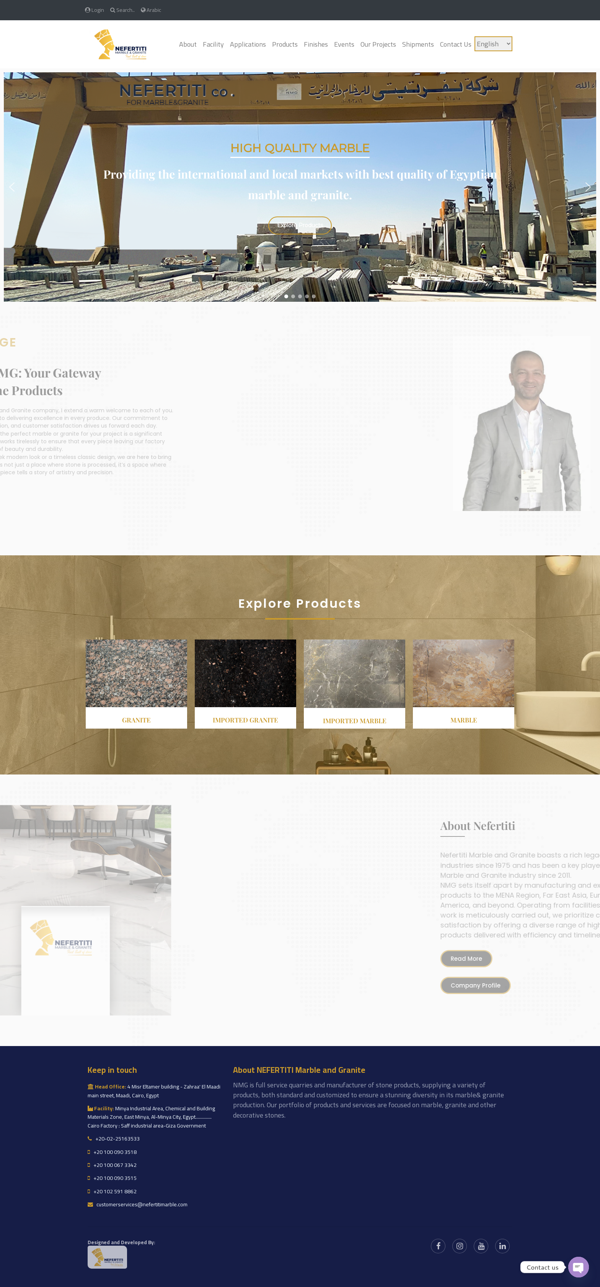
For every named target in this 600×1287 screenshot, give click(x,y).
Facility (213, 44)
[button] (12, 187)
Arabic (151, 10)
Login (94, 10)
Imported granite (245, 720)
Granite (136, 720)
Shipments (418, 44)
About (188, 44)
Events (344, 44)
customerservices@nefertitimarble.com (138, 1204)
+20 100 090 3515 (112, 1178)
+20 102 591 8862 (112, 1191)
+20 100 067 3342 (112, 1165)
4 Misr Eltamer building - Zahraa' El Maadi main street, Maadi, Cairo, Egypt (154, 1091)
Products (285, 44)
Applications (248, 44)
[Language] (493, 43)
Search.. (122, 10)
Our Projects (378, 44)
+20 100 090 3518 (112, 1152)
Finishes (316, 44)
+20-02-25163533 (114, 1139)
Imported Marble (354, 720)
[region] (300, 187)
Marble (463, 720)
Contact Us (455, 44)
